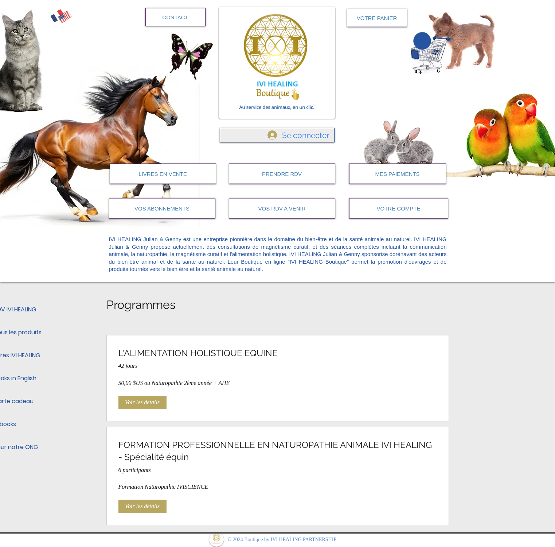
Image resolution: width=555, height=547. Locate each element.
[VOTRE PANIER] (377, 18)
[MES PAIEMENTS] (397, 174)
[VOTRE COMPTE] (398, 208)
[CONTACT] (175, 17)
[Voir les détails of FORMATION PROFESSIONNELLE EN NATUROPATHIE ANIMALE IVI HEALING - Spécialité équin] (142, 506)
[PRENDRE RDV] (282, 174)
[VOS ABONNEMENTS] (162, 208)
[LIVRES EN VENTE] (163, 174)
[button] (422, 41)
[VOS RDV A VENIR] (282, 208)
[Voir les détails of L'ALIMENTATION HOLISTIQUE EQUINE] (142, 402)
